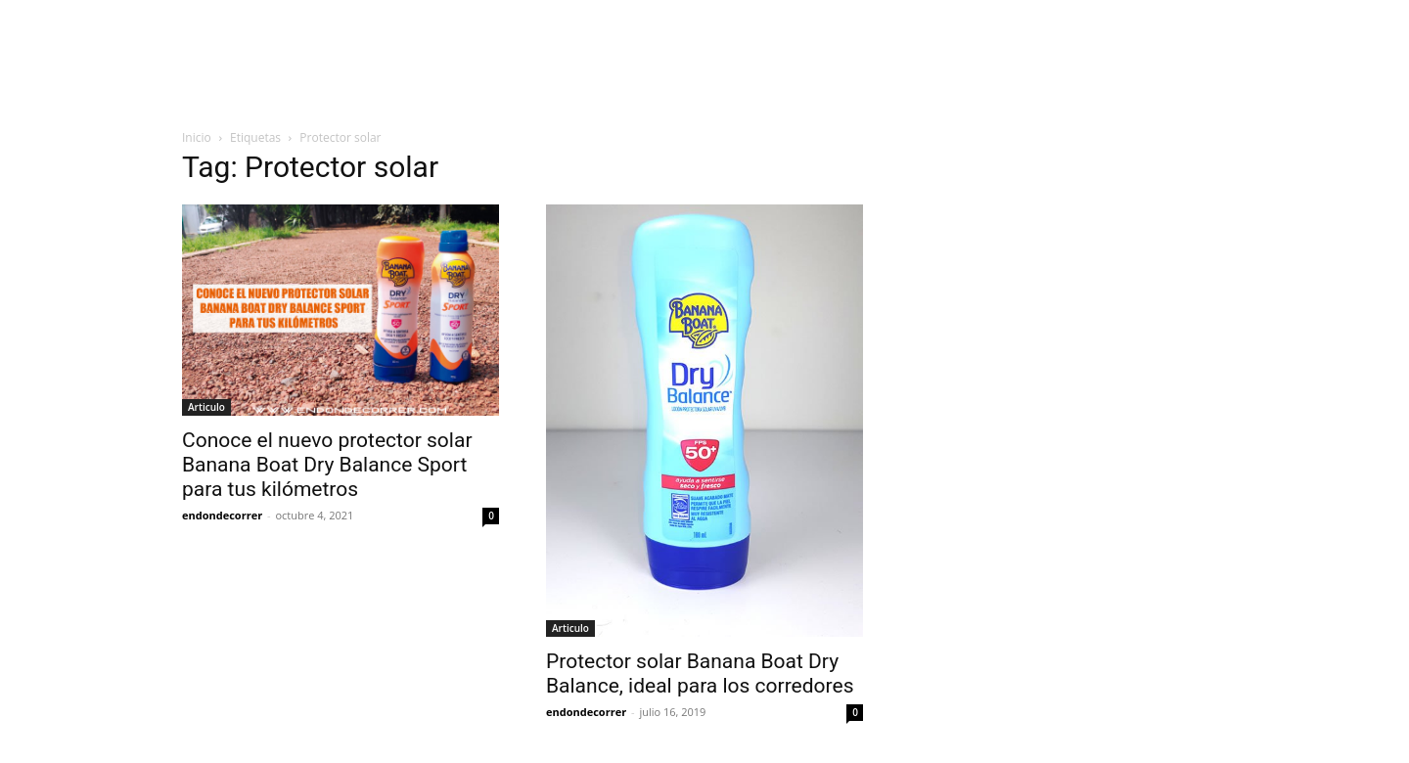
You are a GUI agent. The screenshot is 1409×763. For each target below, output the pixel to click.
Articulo (206, 407)
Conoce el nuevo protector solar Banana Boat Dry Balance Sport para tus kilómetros (327, 464)
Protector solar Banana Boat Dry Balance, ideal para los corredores (699, 673)
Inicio (196, 137)
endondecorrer (222, 515)
